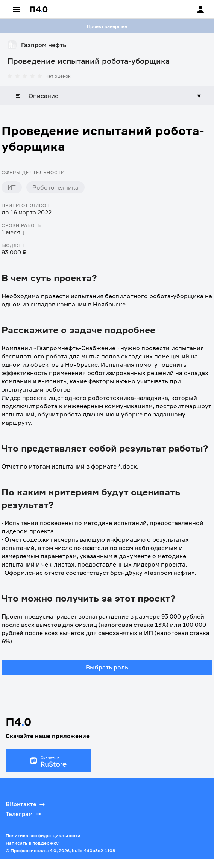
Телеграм (24, 814)
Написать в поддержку (32, 843)
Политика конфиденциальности (43, 835)
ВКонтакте (26, 804)
